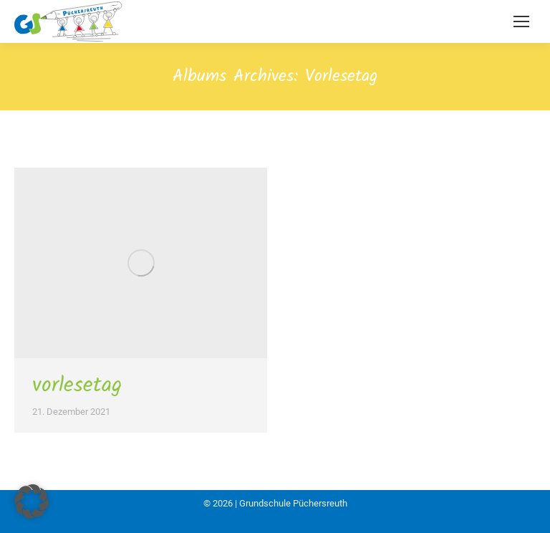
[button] (31, 501)
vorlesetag (77, 385)
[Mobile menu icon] (521, 21)
